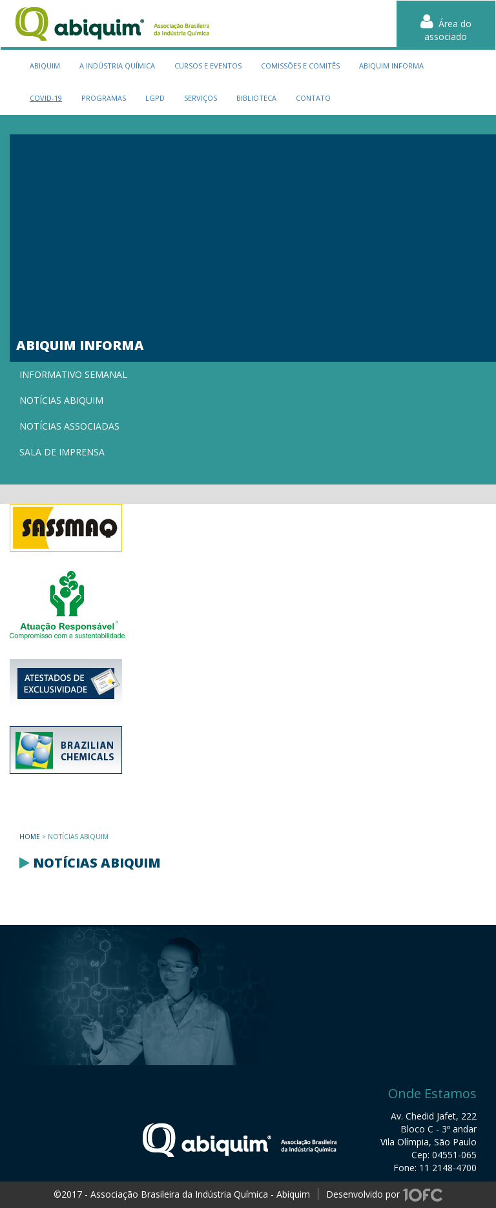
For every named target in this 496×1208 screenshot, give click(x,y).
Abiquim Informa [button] (391, 65)
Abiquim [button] (45, 65)
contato (313, 98)
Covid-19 (46, 98)
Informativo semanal (73, 374)
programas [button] (103, 98)
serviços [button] (200, 98)
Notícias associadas (69, 426)
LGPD (155, 98)
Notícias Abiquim (61, 400)
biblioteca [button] (256, 98)
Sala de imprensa (62, 452)
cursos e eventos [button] (208, 65)
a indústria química (117, 65)
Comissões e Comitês (300, 65)
